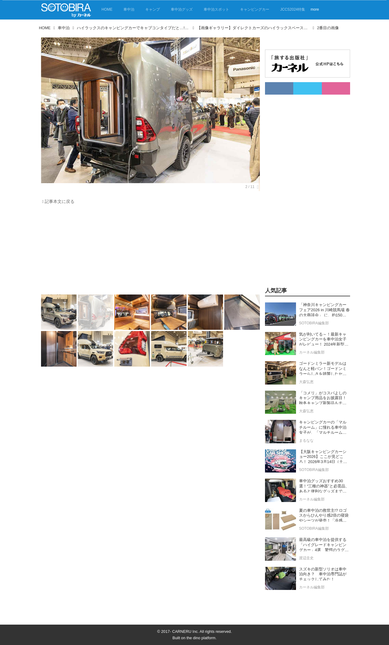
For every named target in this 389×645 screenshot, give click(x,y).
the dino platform (201, 638)
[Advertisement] (149, 251)
